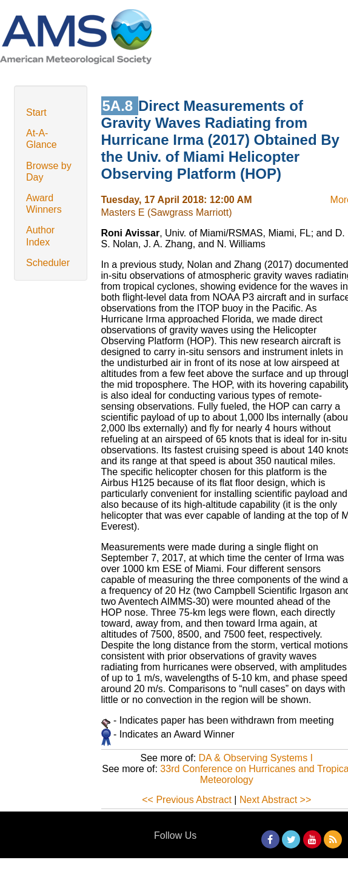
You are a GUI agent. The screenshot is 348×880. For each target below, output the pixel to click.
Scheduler (48, 263)
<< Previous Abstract (187, 800)
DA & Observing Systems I (256, 758)
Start (36, 112)
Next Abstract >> (275, 800)
